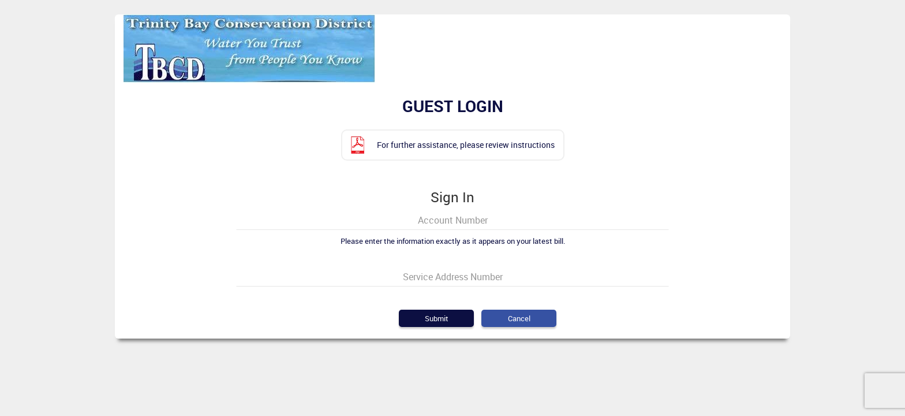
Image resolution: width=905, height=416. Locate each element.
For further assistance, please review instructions (466, 144)
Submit (436, 318)
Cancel (519, 318)
